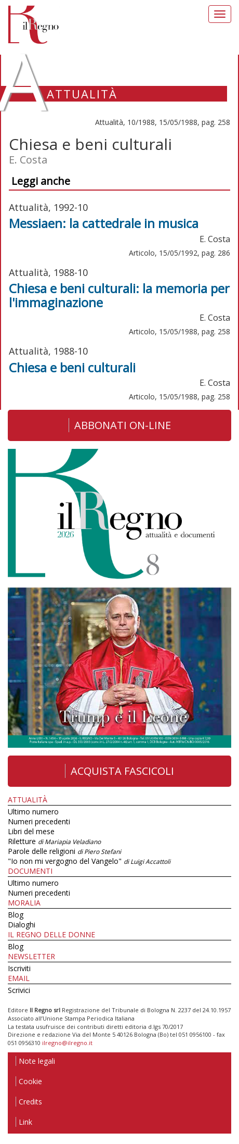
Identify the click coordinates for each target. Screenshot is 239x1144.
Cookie (29, 1081)
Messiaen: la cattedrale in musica (103, 223)
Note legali (35, 1061)
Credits (29, 1102)
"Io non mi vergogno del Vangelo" (89, 861)
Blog (15, 915)
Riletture (54, 841)
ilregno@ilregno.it (67, 1043)
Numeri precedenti (39, 821)
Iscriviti (19, 968)
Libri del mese (31, 831)
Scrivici (19, 990)
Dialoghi (21, 924)
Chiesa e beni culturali (72, 367)
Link (24, 1122)
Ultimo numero (33, 811)
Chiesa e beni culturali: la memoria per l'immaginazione (119, 295)
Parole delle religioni (64, 851)
